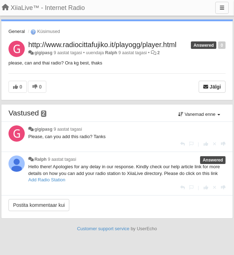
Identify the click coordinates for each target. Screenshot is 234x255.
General (16, 31)
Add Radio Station (46, 179)
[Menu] (222, 8)
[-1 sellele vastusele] (223, 144)
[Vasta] (182, 144)
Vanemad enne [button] (199, 114)
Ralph (111, 52)
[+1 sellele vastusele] (206, 144)
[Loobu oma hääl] (214, 144)
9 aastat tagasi (68, 129)
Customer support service (103, 228)
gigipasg (43, 52)
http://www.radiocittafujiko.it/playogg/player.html (102, 45)
